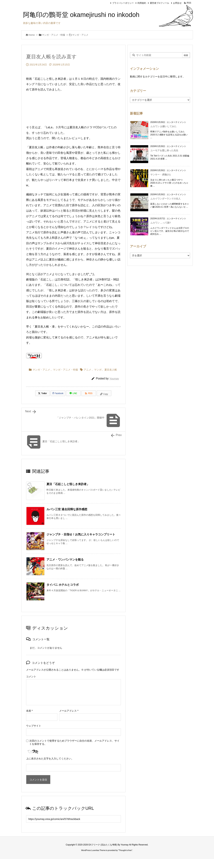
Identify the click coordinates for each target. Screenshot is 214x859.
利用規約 (141, 3)
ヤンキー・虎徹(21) (160, 174)
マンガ (98, 369)
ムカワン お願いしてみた (163, 126)
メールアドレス (68, 710)
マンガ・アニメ (80, 35)
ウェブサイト (33, 725)
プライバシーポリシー (123, 3)
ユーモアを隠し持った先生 (164, 150)
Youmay (114, 378)
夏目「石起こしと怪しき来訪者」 (67, 484)
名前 (29, 710)
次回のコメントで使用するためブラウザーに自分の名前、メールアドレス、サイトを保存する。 (74, 742)
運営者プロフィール (159, 3)
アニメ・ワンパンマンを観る (65, 559)
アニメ (87, 369)
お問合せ (177, 3)
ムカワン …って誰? (160, 222)
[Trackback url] (73, 819)
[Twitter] (42, 393)
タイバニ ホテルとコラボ (62, 584)
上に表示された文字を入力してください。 (50, 758)
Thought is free (125, 850)
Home (32, 35)
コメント (31, 676)
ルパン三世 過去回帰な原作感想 (66, 509)
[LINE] (73, 393)
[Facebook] (58, 393)
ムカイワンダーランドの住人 (165, 198)
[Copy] (104, 393)
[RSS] (88, 393)
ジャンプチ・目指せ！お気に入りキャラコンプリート (80, 534)
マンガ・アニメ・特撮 (53, 35)
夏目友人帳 (110, 369)
